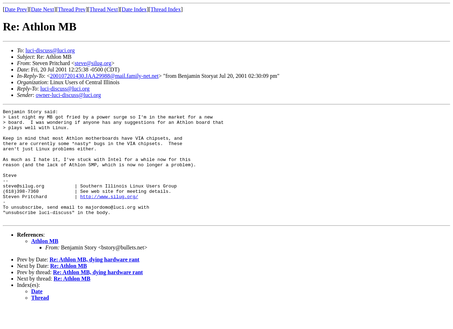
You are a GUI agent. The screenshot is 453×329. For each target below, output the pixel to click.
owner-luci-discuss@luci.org (68, 95)
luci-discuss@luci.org (50, 50)
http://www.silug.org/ (109, 214)
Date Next (42, 9)
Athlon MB (44, 263)
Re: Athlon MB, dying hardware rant (94, 282)
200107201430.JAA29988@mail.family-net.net (104, 76)
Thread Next (104, 9)
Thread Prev (72, 9)
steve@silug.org (93, 63)
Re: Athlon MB (68, 288)
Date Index (134, 9)
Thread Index (165, 9)
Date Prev (16, 9)
